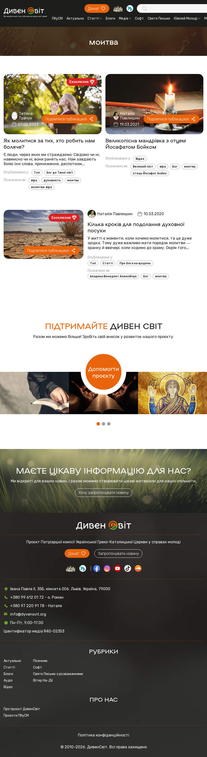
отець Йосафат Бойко (150, 173)
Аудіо (8, 680)
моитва (73, 180)
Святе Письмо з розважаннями (58, 674)
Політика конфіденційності (103, 735)
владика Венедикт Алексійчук (113, 276)
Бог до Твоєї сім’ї (59, 172)
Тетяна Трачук (26, 115)
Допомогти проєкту (103, 372)
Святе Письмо (159, 18)
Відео (140, 159)
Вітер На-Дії (43, 680)
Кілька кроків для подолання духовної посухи (136, 227)
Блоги (110, 18)
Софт (139, 18)
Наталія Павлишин (130, 115)
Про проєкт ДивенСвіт (22, 709)
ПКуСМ (57, 18)
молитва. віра (41, 187)
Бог (174, 166)
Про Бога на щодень (135, 263)
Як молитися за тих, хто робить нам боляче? (49, 143)
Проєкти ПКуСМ (16, 715)
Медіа (125, 18)
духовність (52, 180)
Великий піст (143, 166)
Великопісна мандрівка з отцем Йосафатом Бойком (145, 143)
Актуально (75, 18)
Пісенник (40, 661)
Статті (95, 18)
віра (34, 180)
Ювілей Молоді (187, 18)
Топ (37, 172)
